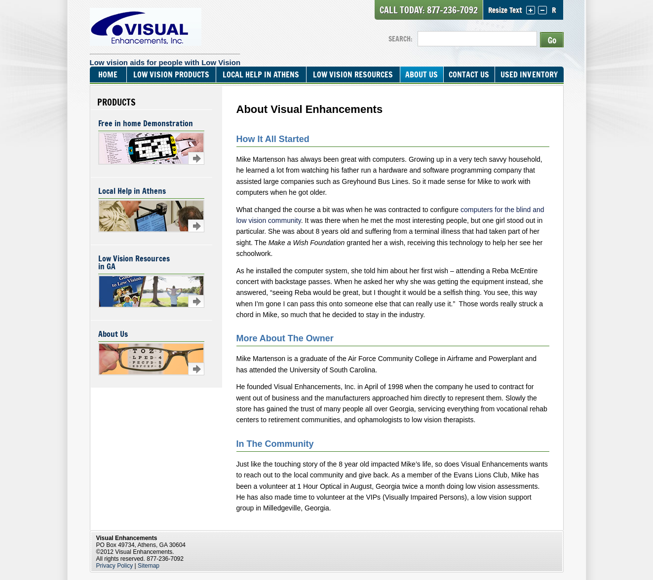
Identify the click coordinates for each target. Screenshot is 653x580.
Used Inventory (528, 74)
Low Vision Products (171, 74)
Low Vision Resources (353, 74)
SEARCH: (400, 38)
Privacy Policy (114, 565)
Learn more (196, 158)
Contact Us (469, 74)
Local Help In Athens (261, 74)
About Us (421, 74)
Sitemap (148, 565)
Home (107, 74)
